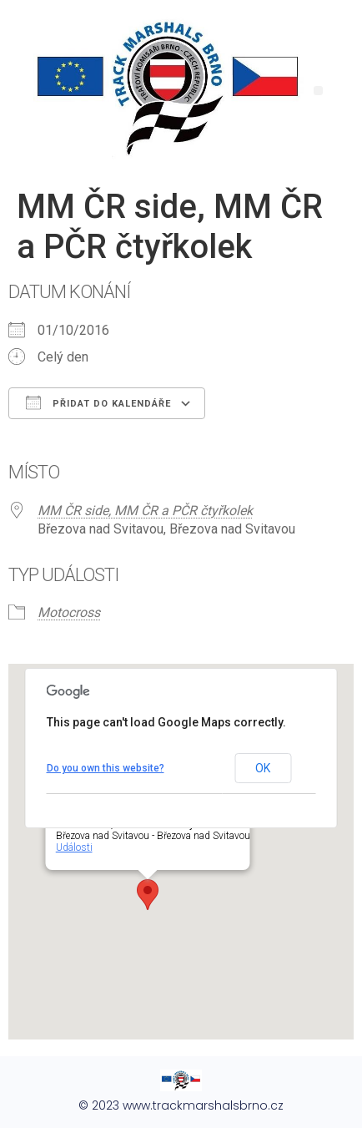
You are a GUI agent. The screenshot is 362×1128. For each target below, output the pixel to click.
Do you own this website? (105, 768)
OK (262, 768)
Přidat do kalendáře (98, 402)
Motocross (69, 612)
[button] (318, 90)
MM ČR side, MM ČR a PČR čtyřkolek (145, 510)
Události (74, 847)
